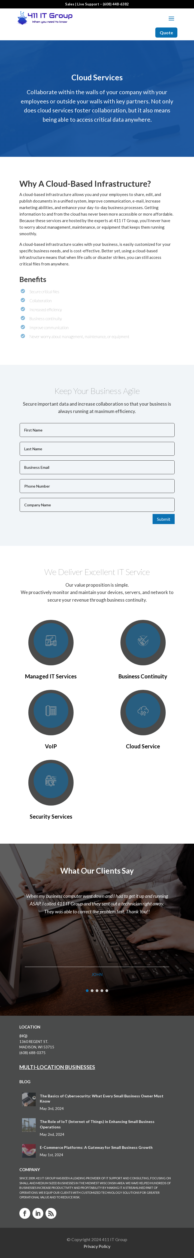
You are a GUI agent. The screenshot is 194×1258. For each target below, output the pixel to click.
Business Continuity (143, 676)
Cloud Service (143, 746)
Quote (166, 32)
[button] (87, 990)
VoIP (51, 746)
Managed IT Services (51, 676)
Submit (163, 519)
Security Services (51, 816)
